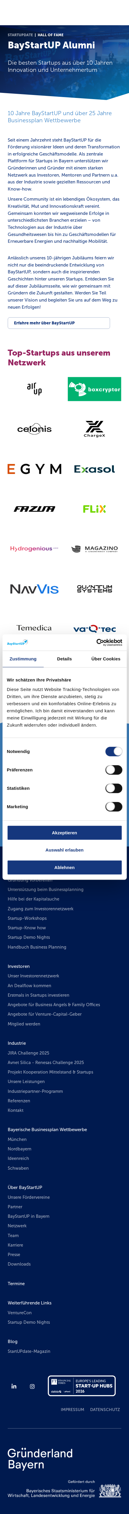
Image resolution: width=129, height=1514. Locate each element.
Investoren (19, 966)
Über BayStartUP (25, 1187)
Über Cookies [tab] (105, 658)
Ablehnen (64, 867)
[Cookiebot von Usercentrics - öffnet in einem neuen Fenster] (96, 642)
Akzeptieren (64, 832)
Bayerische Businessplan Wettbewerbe (47, 1129)
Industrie (17, 1043)
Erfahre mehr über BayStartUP (44, 323)
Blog (12, 1341)
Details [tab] (64, 658)
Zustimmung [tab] (22, 658)
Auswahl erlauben (64, 849)
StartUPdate (20, 35)
